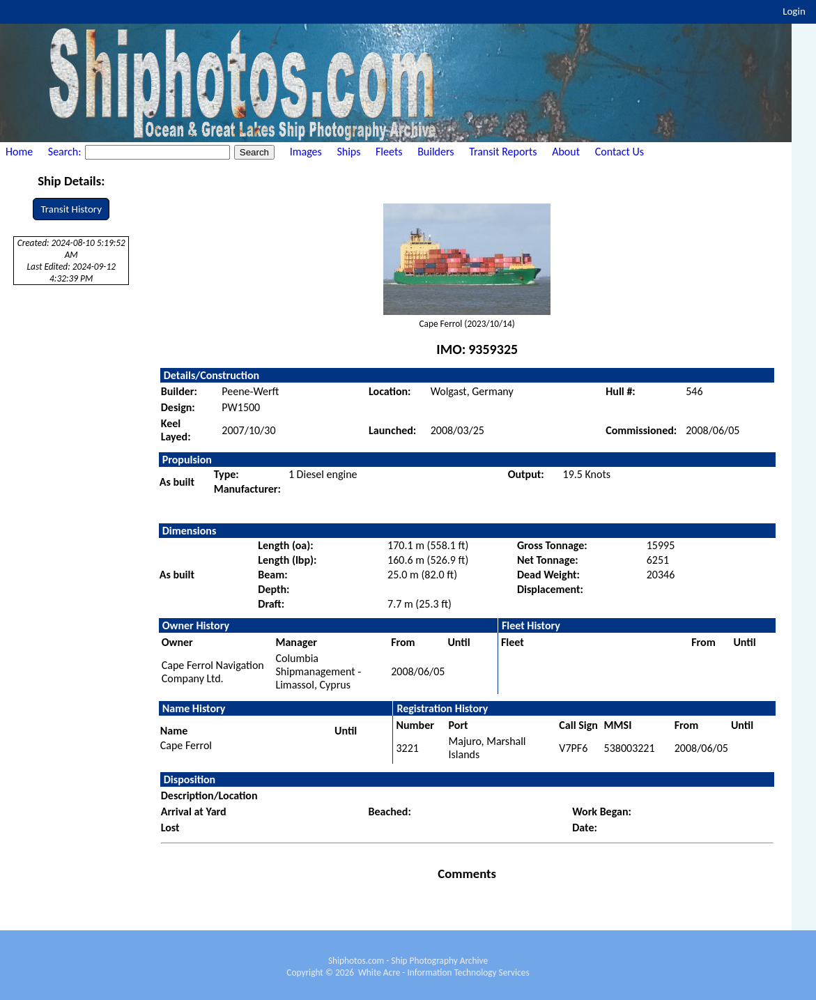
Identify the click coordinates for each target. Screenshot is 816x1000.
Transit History (70, 209)
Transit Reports (503, 151)
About (566, 151)
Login (794, 11)
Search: (66, 151)
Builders (435, 151)
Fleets (389, 151)
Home (19, 151)
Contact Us (619, 151)
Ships (348, 151)
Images (306, 151)
